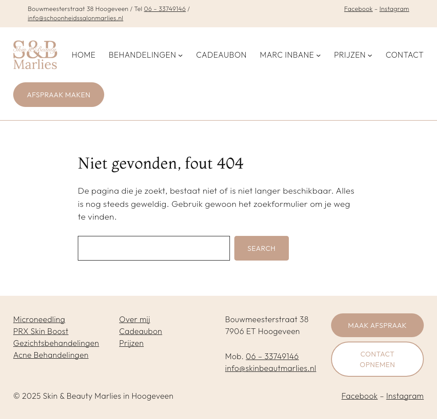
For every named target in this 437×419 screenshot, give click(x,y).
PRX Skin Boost (41, 331)
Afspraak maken (59, 94)
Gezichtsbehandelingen (56, 343)
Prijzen (131, 343)
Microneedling (39, 319)
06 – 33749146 (165, 9)
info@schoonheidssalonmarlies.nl (75, 18)
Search (262, 248)
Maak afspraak (377, 325)
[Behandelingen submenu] (180, 54)
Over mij (134, 319)
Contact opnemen (377, 359)
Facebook (358, 9)
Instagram (394, 9)
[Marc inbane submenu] (318, 54)
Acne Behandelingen (50, 355)
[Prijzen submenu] (370, 54)
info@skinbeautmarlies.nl (270, 368)
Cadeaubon (140, 331)
